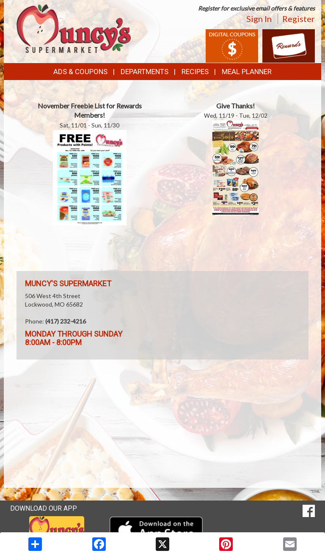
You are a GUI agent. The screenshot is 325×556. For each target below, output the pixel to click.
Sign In (259, 19)
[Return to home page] (74, 27)
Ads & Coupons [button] (80, 71)
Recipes (195, 71)
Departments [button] (144, 71)
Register (298, 19)
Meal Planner (247, 71)
